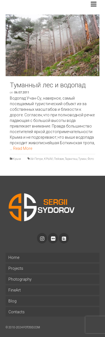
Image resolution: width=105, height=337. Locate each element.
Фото (91, 158)
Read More (22, 148)
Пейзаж (59, 158)
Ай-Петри (36, 158)
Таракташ (71, 158)
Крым (17, 158)
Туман (82, 158)
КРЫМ (48, 158)
